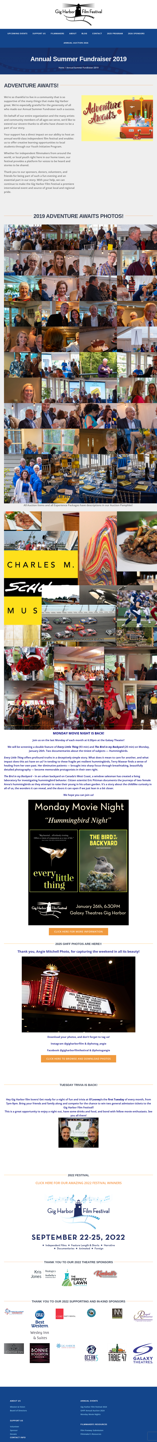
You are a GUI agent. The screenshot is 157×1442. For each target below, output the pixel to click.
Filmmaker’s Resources (91, 1434)
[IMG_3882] (78, 1118)
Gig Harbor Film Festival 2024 (94, 1407)
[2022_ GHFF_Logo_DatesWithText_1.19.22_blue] (78, 1189)
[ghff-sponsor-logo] (91, 1309)
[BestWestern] (40, 1309)
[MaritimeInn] (14, 1344)
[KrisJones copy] (43, 1270)
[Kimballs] (105, 1270)
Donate (13, 1434)
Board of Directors (18, 1410)
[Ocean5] (91, 1344)
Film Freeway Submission (92, 1430)
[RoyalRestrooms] (143, 1309)
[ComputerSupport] (14, 1309)
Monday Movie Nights (91, 1414)
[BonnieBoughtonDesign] (40, 1344)
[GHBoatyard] (66, 1344)
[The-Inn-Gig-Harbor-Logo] (117, 1309)
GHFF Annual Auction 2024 (93, 1410)
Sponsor (14, 1430)
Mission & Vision (17, 1407)
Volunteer (14, 1426)
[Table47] (117, 1344)
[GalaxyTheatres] (143, 1344)
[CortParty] (66, 1309)
